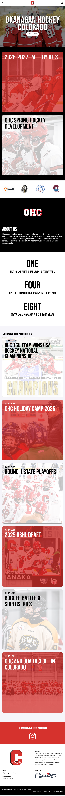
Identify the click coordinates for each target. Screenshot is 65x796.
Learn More (32, 34)
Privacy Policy (46, 792)
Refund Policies (37, 792)
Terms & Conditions (58, 792)
